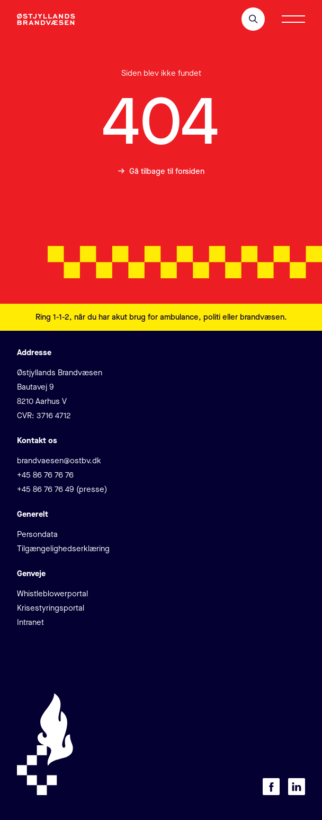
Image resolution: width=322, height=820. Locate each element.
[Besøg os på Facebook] (271, 786)
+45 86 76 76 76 (45, 475)
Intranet (30, 622)
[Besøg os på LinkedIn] (296, 786)
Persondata (37, 534)
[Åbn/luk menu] (293, 19)
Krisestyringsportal (50, 608)
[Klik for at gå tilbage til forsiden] (46, 19)
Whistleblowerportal (52, 593)
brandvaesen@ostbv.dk (59, 460)
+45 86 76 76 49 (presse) (62, 489)
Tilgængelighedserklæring (63, 548)
